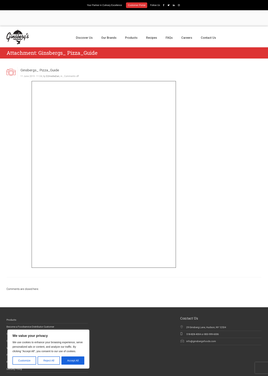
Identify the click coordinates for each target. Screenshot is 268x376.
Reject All (48, 360)
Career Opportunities (18, 317)
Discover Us (84, 21)
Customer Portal (136, 5)
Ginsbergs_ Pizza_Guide (39, 54)
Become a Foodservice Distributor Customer (30, 310)
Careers (186, 21)
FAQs (169, 21)
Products (131, 21)
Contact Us (208, 21)
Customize (24, 360)
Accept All (73, 360)
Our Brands (109, 21)
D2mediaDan (52, 60)
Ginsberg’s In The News (19, 324)
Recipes (151, 21)
